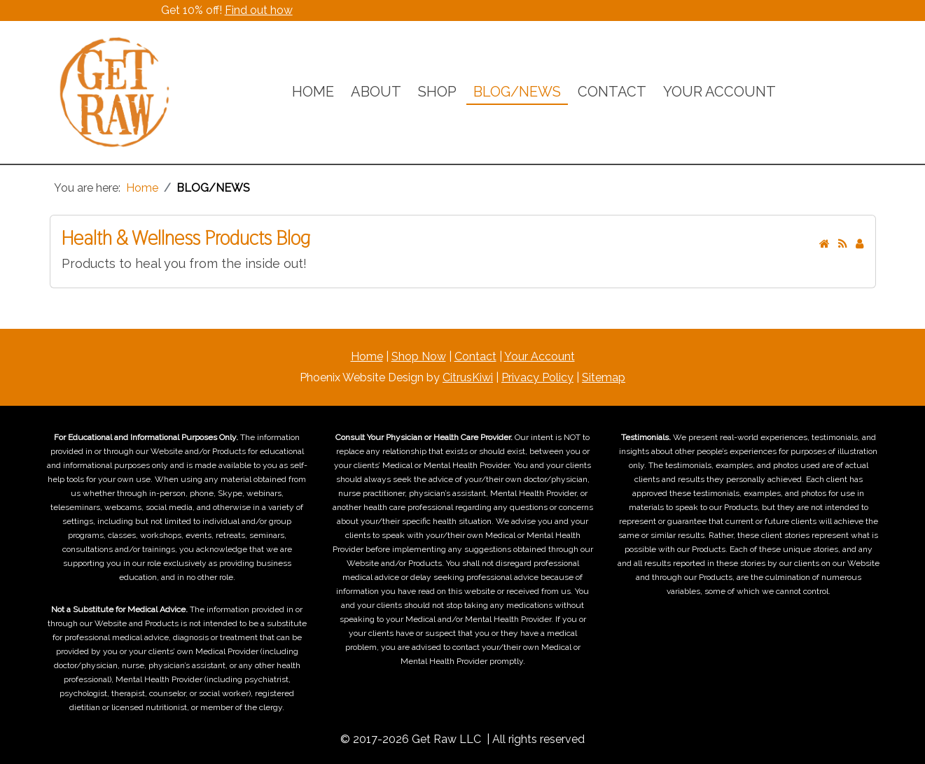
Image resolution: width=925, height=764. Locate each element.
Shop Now (418, 356)
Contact (475, 356)
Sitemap (603, 377)
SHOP (437, 91)
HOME (313, 91)
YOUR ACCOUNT (719, 91)
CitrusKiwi (468, 377)
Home (367, 356)
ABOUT (376, 91)
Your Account (539, 356)
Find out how (259, 10)
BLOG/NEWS (517, 91)
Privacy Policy (537, 377)
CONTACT (612, 91)
